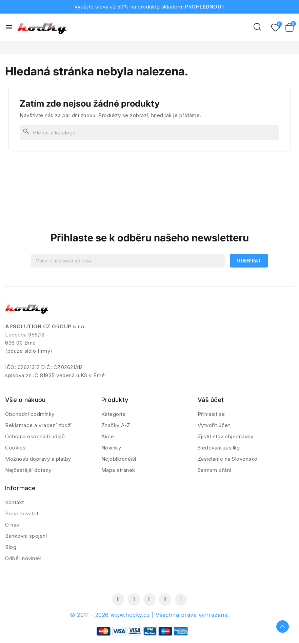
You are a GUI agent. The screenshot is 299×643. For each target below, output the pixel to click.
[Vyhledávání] (149, 132)
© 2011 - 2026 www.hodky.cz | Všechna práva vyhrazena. (149, 614)
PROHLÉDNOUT (205, 6)
